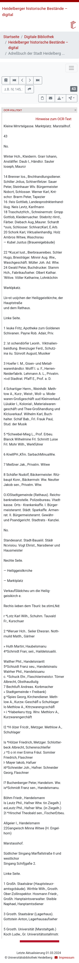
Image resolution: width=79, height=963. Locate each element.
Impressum (66, 957)
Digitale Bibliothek (39, 37)
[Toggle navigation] (71, 68)
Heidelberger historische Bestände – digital (38, 45)
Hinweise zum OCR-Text (53, 119)
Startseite (11, 37)
